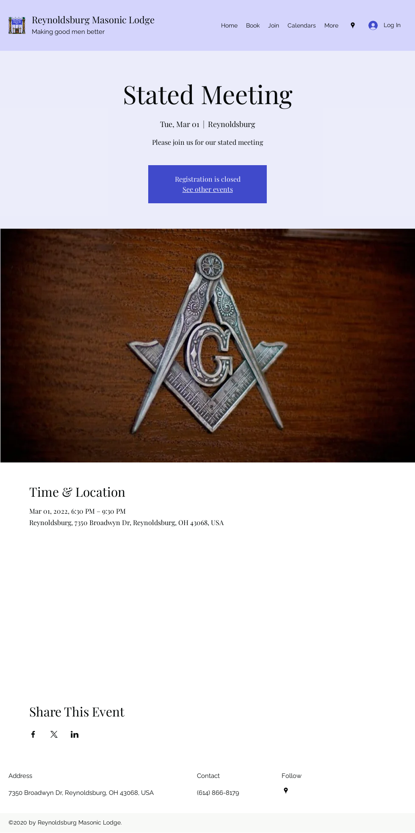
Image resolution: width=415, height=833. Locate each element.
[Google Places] (353, 25)
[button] (301, 25)
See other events (208, 189)
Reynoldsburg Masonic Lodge (93, 19)
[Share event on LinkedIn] (75, 734)
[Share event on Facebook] (33, 734)
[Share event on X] (54, 734)
